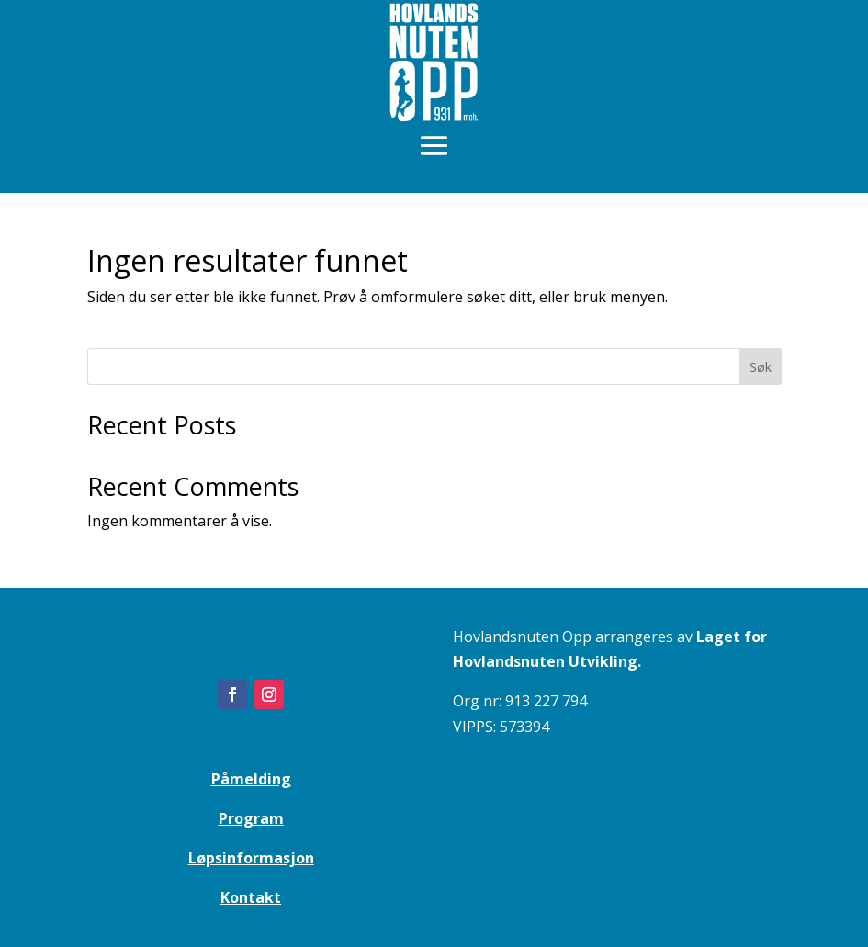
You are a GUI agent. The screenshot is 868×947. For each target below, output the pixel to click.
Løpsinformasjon (251, 858)
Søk (761, 367)
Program (251, 818)
